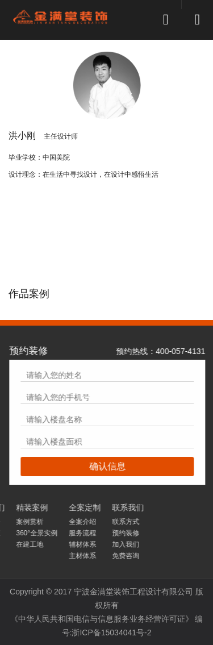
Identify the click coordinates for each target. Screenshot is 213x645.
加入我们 (23, 544)
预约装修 (23, 533)
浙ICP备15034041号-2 (111, 632)
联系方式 (23, 522)
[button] (166, 0)
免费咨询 (23, 556)
